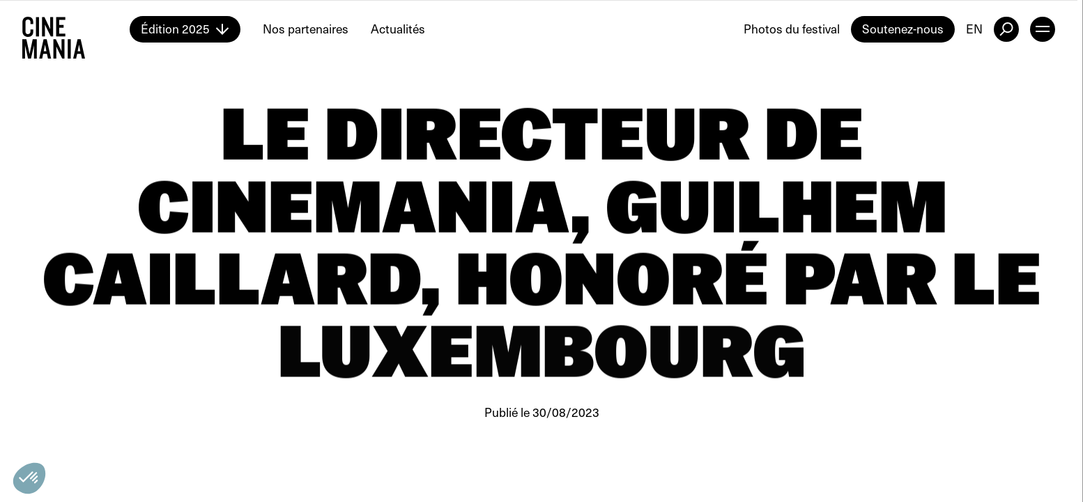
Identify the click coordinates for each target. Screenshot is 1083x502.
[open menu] (1042, 29)
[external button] (1006, 29)
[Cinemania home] (76, 29)
